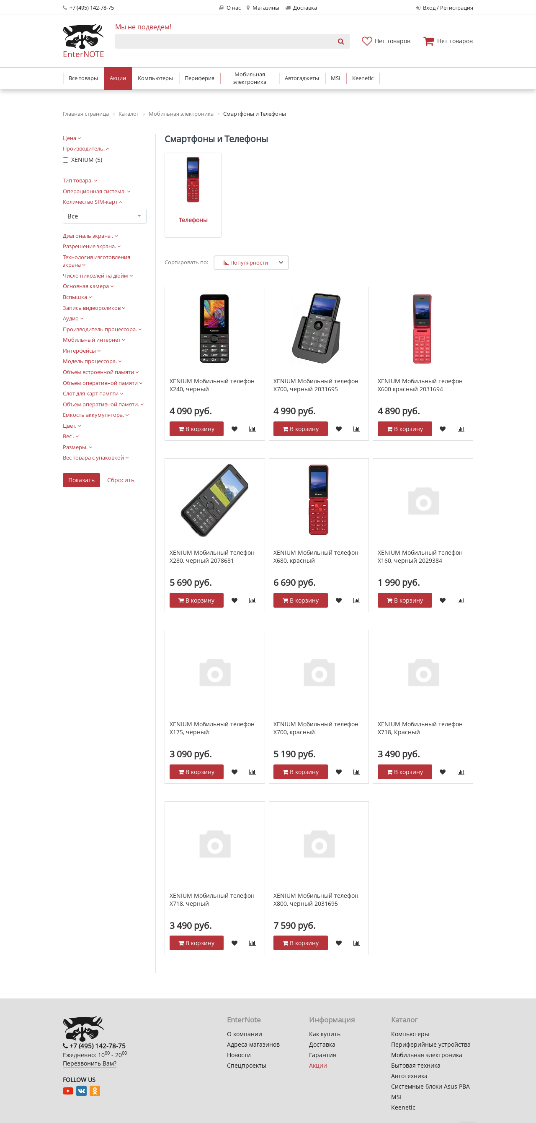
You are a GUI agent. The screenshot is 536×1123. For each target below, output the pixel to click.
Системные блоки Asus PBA (430, 1086)
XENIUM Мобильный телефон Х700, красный (315, 728)
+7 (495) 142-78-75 (88, 7)
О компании (244, 1034)
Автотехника (409, 1076)
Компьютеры (410, 1034)
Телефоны (193, 220)
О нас (230, 7)
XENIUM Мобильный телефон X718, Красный (420, 728)
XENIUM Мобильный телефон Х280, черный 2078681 (212, 557)
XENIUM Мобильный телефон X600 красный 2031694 (420, 385)
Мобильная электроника (426, 1055)
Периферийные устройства (431, 1044)
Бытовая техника (416, 1065)
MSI (396, 1097)
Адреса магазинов (253, 1044)
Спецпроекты (246, 1065)
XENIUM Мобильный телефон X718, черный (212, 900)
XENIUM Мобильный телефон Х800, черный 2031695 (315, 900)
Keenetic (403, 1107)
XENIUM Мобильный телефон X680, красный (315, 557)
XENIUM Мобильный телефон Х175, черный (212, 728)
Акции (318, 1065)
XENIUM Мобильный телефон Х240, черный (212, 385)
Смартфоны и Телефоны (216, 139)
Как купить (324, 1034)
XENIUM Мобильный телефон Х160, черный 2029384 (420, 557)
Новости (239, 1055)
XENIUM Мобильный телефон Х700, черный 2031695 (315, 385)
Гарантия (322, 1055)
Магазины (263, 7)
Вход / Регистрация (444, 7)
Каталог (404, 1019)
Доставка (301, 7)
